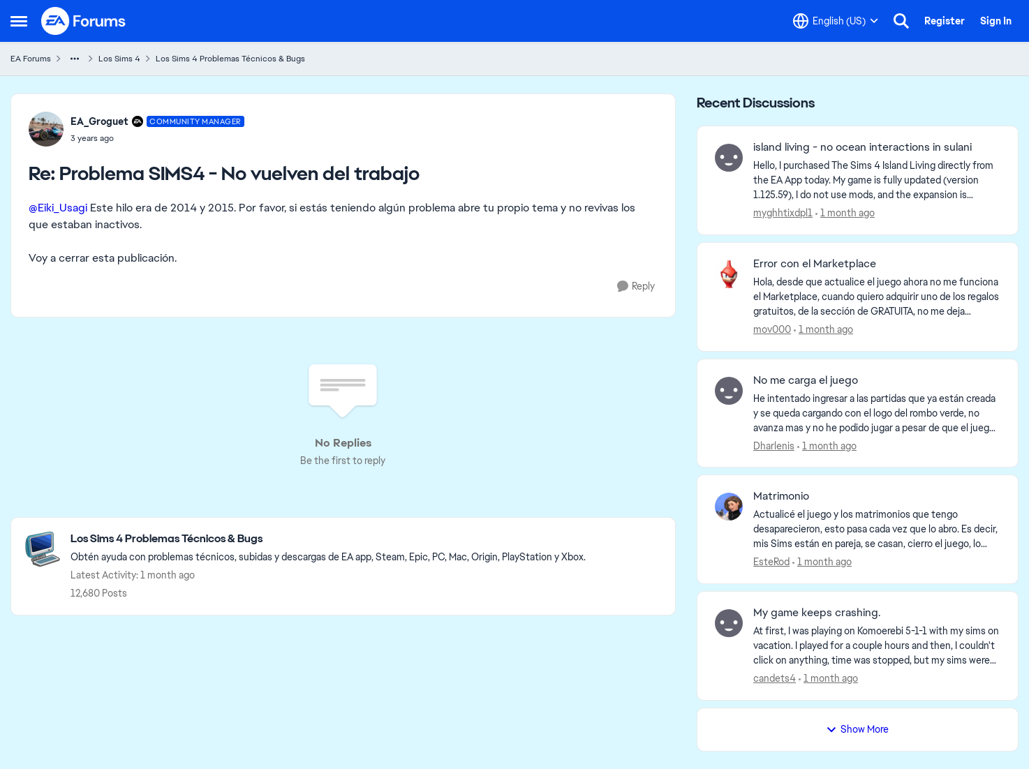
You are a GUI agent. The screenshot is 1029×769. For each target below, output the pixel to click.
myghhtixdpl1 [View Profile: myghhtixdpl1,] (783, 213)
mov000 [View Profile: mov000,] (772, 329)
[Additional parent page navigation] (74, 58)
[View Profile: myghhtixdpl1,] (729, 158)
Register (944, 21)
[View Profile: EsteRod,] (729, 507)
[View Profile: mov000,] (729, 274)
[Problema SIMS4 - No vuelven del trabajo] (157, 138)
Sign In (996, 21)
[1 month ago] (845, 213)
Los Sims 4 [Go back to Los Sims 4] (119, 58)
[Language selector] (835, 21)
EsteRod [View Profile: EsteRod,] (771, 561)
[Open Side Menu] (18, 20)
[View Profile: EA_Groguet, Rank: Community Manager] (46, 129)
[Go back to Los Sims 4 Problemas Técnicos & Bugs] (328, 539)
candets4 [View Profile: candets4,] (774, 678)
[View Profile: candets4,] (729, 623)
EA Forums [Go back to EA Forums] (30, 58)
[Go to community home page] (83, 21)
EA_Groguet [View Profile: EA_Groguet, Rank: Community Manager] (99, 121)
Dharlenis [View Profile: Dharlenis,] (773, 445)
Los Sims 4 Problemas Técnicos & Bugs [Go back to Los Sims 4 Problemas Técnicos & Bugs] (230, 58)
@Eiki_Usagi (58, 207)
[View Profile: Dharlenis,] (729, 391)
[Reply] (636, 286)
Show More (857, 729)
